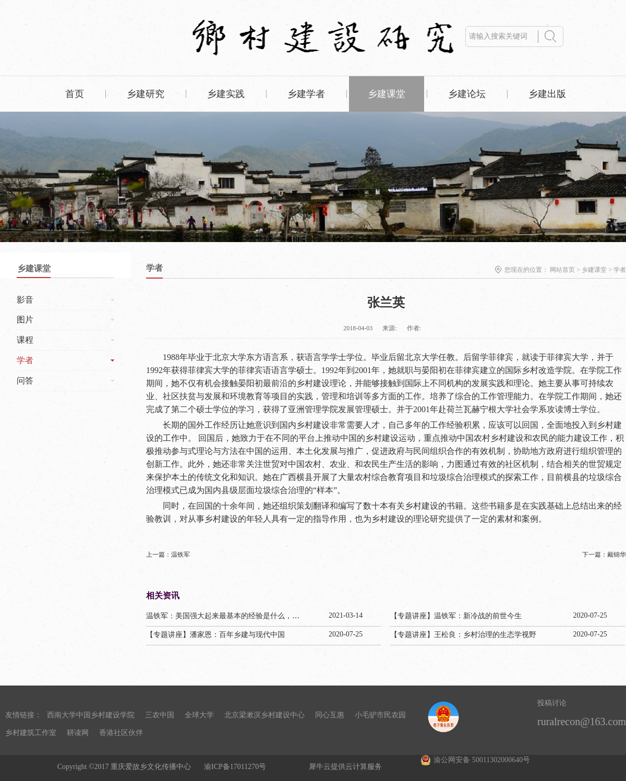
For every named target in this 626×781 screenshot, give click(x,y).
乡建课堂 (594, 269)
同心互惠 (329, 715)
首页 (74, 94)
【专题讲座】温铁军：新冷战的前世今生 (456, 616)
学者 (619, 269)
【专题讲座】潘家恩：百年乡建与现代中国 (215, 635)
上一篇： (168, 554)
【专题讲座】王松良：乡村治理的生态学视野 (463, 635)
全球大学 (199, 715)
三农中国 (159, 715)
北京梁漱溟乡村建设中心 (264, 715)
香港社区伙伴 (121, 733)
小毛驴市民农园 (380, 715)
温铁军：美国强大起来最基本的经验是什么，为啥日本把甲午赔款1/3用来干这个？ (278, 616)
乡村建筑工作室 (30, 733)
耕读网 (78, 733)
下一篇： (604, 554)
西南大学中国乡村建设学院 (91, 715)
